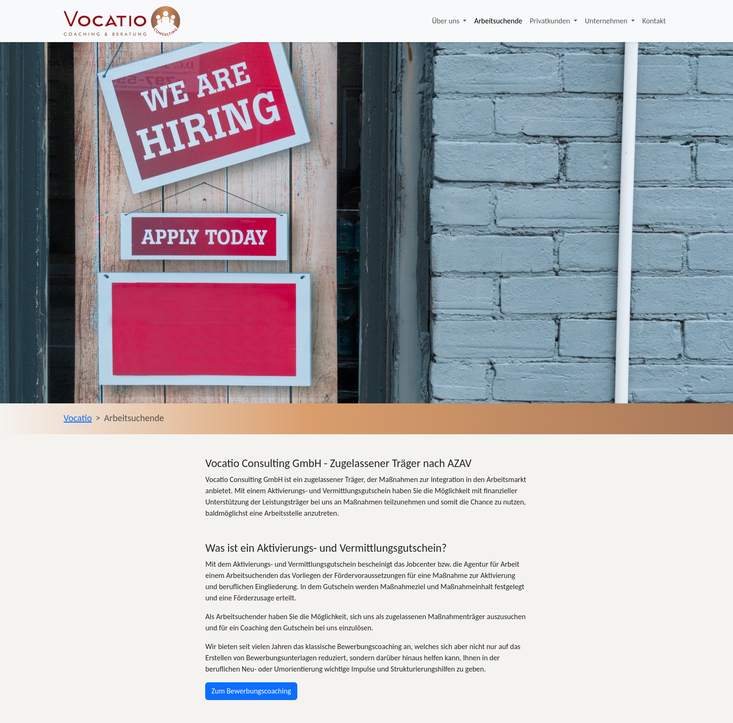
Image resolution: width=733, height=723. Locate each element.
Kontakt (654, 20)
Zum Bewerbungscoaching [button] (251, 690)
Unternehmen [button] (607, 20)
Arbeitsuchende (498, 20)
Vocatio (78, 418)
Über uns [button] (446, 20)
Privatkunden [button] (551, 20)
